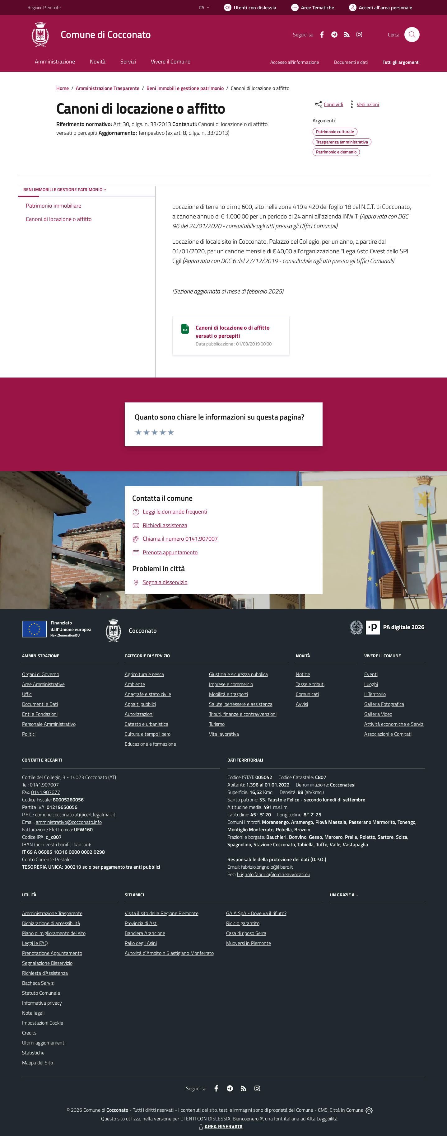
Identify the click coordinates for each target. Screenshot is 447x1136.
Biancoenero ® (248, 1118)
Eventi (371, 674)
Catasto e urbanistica (146, 724)
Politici (28, 734)
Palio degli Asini (141, 943)
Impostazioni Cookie (42, 1022)
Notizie (303, 674)
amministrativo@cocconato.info (69, 822)
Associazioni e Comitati (388, 734)
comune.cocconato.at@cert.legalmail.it (75, 814)
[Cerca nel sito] (411, 34)
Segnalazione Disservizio (47, 963)
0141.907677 (45, 792)
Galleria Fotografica (384, 704)
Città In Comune (346, 1110)
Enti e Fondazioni (40, 714)
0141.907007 (44, 784)
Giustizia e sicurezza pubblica (238, 674)
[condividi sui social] (328, 104)
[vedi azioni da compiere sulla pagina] (363, 104)
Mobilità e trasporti (228, 694)
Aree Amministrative (43, 684)
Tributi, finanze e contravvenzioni (243, 714)
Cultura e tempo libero (147, 734)
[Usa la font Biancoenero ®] (250, 7)
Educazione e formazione (150, 744)
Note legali (33, 1012)
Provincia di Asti (141, 923)
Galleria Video (378, 714)
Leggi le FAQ (35, 943)
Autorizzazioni (139, 714)
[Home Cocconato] (89, 34)
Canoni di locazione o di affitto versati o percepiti (233, 331)
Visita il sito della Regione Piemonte (161, 913)
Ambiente (135, 684)
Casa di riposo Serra (246, 933)
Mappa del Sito (37, 1062)
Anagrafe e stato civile (148, 694)
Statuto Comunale (41, 993)
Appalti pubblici (140, 704)
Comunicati (307, 694)
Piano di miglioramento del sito (54, 933)
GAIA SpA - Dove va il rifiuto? (256, 913)
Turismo (217, 724)
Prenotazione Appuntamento (52, 953)
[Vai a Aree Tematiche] (313, 7)
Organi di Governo (40, 674)
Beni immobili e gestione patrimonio (185, 88)
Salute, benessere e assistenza (240, 704)
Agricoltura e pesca (144, 674)
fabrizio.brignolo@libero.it (267, 867)
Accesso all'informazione (294, 62)
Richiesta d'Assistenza (45, 973)
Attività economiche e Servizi (394, 724)
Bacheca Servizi (38, 983)
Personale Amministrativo (49, 724)
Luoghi (371, 684)
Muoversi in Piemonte (248, 943)
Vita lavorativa (224, 734)
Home (62, 88)
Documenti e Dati (40, 704)
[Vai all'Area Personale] (381, 7)
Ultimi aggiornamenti (43, 1042)
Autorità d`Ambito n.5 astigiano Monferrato (169, 953)
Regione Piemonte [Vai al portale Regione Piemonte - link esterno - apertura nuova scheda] (44, 7)
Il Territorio (375, 694)
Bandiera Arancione (145, 933)
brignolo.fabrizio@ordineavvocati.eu (273, 874)
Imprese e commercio (231, 684)
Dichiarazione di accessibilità (51, 923)
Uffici (27, 694)
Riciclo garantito (242, 923)
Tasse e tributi (310, 684)
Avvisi (302, 704)
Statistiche (33, 1052)
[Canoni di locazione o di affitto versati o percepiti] (185, 328)
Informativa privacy (42, 1003)
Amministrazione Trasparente (107, 88)
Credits (29, 1032)
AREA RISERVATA (220, 1126)
